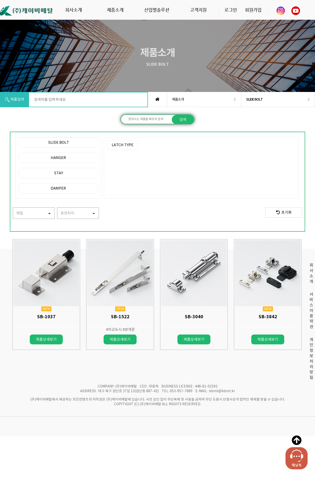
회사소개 (73, 9)
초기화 (284, 212)
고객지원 (198, 9)
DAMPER (58, 188)
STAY (58, 173)
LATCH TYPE (122, 144)
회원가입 (253, 9)
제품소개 (115, 9)
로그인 (230, 9)
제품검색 (14, 99)
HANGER (58, 157)
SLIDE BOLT (58, 142)
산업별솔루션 (156, 9)
